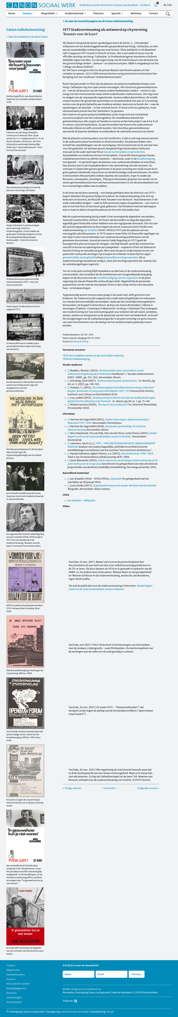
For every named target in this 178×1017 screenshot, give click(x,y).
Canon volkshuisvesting (25, 30)
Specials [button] (116, 13)
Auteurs (10, 979)
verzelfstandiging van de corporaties (117, 277)
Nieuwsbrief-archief (17, 983)
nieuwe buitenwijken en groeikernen (124, 151)
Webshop (136, 13)
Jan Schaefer (91, 230)
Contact (153, 13)
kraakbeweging (146, 158)
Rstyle (110, 1011)
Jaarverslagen (14, 997)
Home (11, 13)
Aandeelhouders (15, 974)
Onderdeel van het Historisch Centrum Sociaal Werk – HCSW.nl (114, 5)
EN (170, 5)
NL (165, 5)
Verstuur (137, 974)
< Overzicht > (109, 788)
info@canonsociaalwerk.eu (85, 989)
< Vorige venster (72, 788)
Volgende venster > (148, 788)
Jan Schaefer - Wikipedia (81, 500)
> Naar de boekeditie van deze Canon (27, 36)
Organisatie (13, 969)
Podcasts (98, 13)
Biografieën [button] (48, 13)
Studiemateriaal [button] (74, 13)
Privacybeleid (14, 1002)
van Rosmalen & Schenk (74, 1011)
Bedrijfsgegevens (16, 988)
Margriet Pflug (81, 341)
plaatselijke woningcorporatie (121, 257)
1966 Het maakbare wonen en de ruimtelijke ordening (93, 355)
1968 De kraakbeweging (76, 358)
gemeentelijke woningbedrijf (79, 257)
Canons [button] (27, 13)
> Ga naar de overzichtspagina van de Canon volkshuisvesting (98, 21)
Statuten (11, 992)
